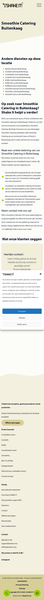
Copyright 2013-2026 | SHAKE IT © (22, 592)
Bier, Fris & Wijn (7, 460)
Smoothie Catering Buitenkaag (17, 91)
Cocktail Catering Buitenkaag (16, 71)
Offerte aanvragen (12, 423)
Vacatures (5, 505)
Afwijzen (22, 318)
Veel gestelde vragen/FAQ (11, 500)
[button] (40, 274)
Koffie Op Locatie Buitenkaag (16, 83)
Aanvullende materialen (10, 490)
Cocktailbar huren (8, 434)
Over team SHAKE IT (9, 495)
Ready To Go (27, 596)
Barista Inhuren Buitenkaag (15, 69)
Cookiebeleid (22, 581)
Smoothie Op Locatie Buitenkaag (18, 94)
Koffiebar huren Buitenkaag (16, 86)
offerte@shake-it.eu (9, 547)
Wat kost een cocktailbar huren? (13, 471)
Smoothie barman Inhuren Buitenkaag (20, 88)
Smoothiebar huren (9, 450)
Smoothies (5, 455)
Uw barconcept (7, 476)
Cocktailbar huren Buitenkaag (17, 74)
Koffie (3, 445)
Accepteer (22, 312)
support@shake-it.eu (9, 543)
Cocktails (4, 440)
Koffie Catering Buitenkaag (15, 80)
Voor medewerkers (8, 526)
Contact (4, 510)
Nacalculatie (6, 521)
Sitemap (22, 588)
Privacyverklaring (22, 585)
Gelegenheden (7, 466)
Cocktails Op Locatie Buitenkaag (17, 77)
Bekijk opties (22, 325)
